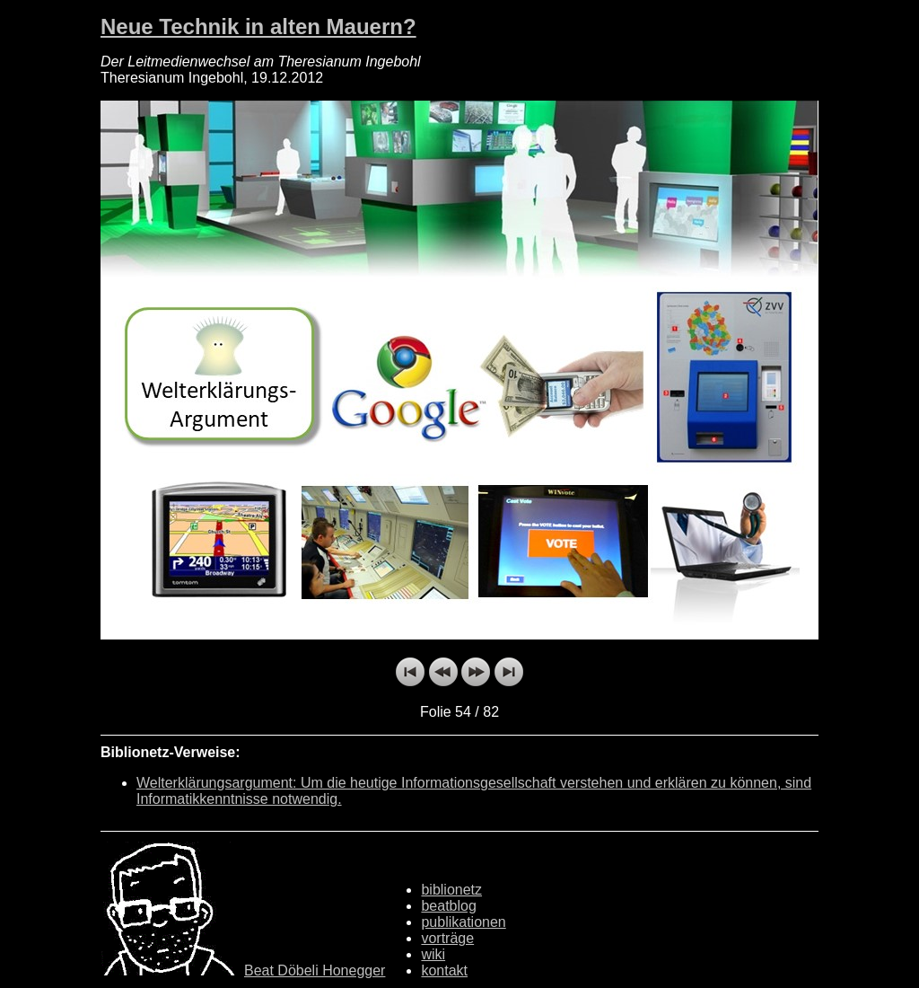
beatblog (448, 905)
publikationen (463, 922)
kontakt (444, 970)
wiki (433, 954)
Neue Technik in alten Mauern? (258, 26)
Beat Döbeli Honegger (314, 970)
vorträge (447, 938)
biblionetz (451, 889)
